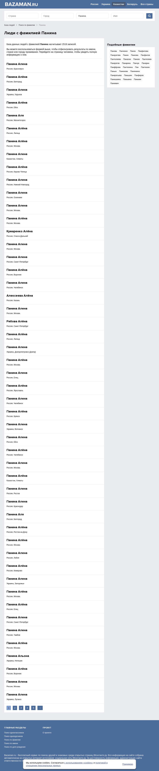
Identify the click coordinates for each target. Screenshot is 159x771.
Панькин (137, 79)
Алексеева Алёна (20, 296)
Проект (47, 727)
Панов (133, 51)
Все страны (147, 4)
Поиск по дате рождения (14, 747)
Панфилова (143, 51)
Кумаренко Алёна (20, 231)
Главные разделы (15, 727)
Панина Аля (15, 115)
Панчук (136, 63)
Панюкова (123, 71)
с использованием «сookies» (78, 763)
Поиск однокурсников (13, 736)
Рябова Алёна (17, 321)
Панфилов (145, 55)
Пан (137, 67)
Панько (113, 71)
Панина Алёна (17, 77)
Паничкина (135, 71)
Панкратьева (116, 75)
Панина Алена (17, 64)
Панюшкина (115, 79)
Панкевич (114, 83)
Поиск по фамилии (27, 25)
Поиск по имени (11, 743)
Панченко (123, 51)
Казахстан (118, 4)
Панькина (127, 79)
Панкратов (115, 63)
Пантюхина (128, 67)
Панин (125, 55)
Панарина (126, 63)
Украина (105, 4)
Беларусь (132, 4)
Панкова (134, 55)
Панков (136, 59)
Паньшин (128, 75)
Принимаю (127, 764)
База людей (9, 25)
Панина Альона (18, 656)
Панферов (138, 75)
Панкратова (115, 55)
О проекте (47, 733)
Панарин (145, 63)
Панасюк (127, 59)
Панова (113, 51)
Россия (94, 4)
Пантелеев (146, 59)
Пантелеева (115, 59)
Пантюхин (145, 67)
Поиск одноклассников (14, 733)
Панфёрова (115, 67)
